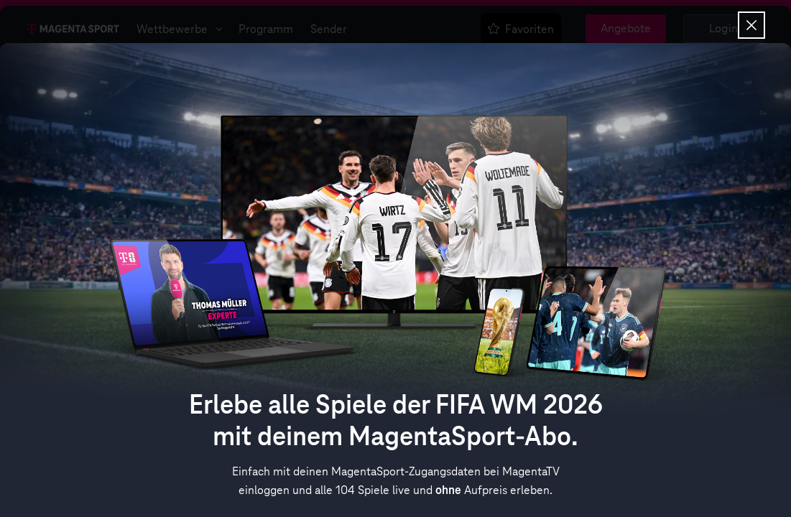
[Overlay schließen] (751, 25)
